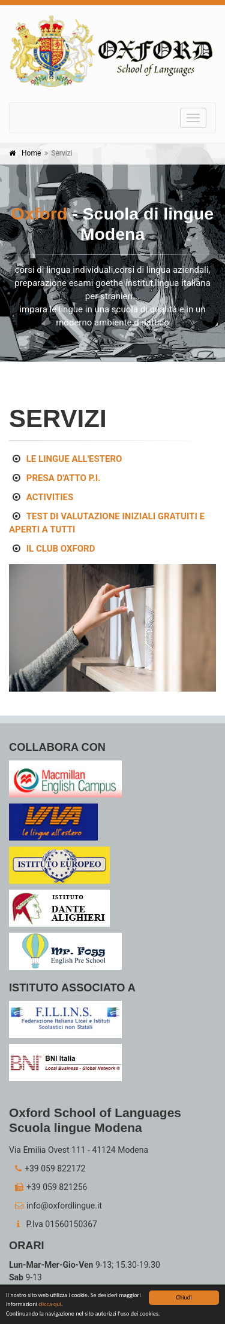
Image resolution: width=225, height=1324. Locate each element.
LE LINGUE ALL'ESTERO (74, 458)
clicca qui (49, 1305)
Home (31, 153)
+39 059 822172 (47, 1168)
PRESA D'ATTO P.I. (63, 478)
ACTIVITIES (50, 497)
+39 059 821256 (48, 1187)
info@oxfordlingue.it (55, 1205)
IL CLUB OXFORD (60, 548)
